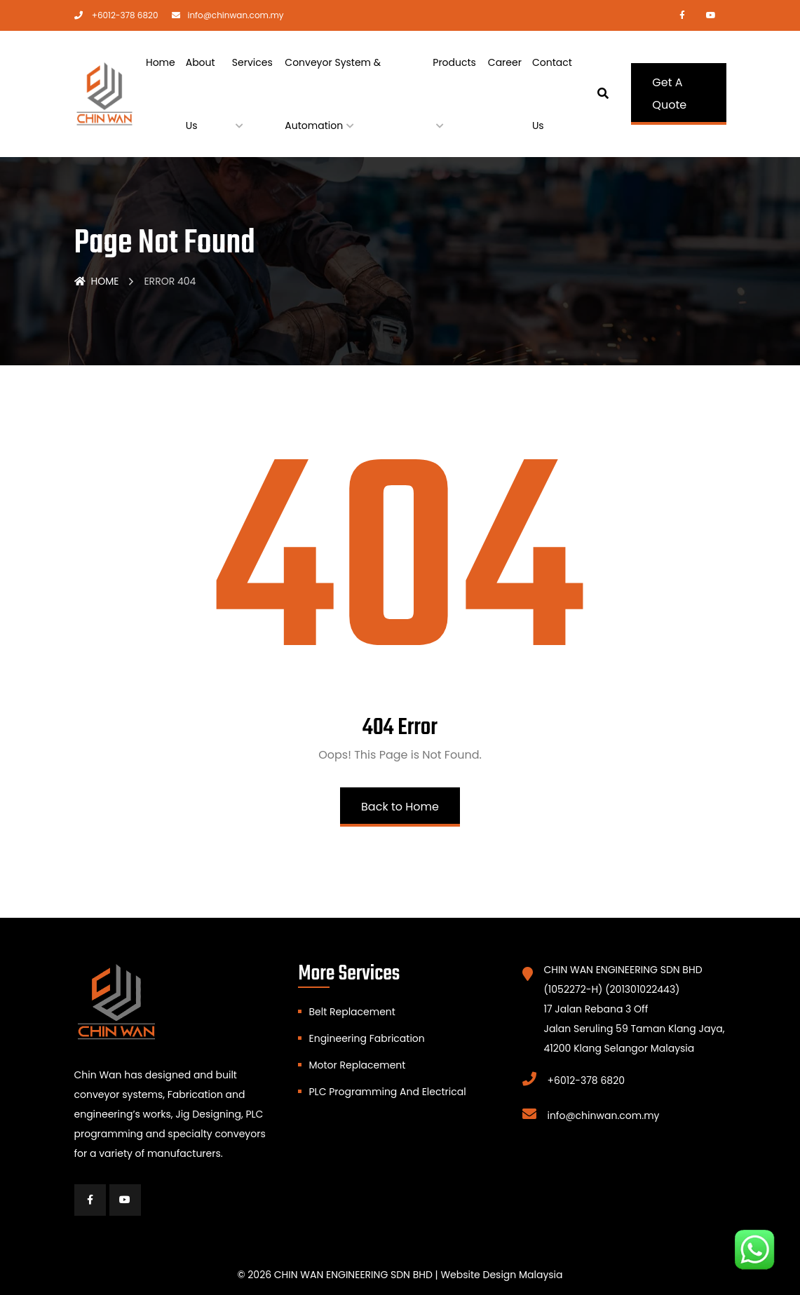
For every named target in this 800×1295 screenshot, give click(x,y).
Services (252, 62)
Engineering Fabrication (366, 1038)
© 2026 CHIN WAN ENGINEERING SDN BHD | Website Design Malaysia (399, 1275)
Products (454, 62)
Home (160, 62)
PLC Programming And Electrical (387, 1092)
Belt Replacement (352, 1012)
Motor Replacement (357, 1065)
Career (505, 62)
